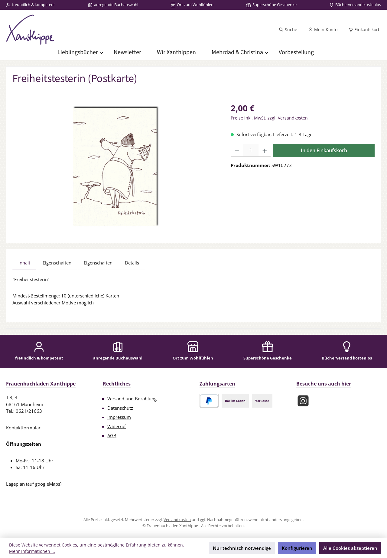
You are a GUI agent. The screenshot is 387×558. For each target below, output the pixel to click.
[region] (115, 167)
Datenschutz (120, 408)
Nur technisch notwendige (242, 548)
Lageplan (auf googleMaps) (33, 484)
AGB (111, 435)
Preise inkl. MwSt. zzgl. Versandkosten (269, 118)
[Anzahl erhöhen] (265, 150)
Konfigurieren (297, 548)
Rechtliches (117, 383)
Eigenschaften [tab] (57, 263)
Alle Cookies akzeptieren (350, 548)
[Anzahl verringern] (237, 150)
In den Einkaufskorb (324, 150)
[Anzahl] (251, 150)
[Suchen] (288, 29)
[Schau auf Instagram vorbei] (303, 401)
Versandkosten (177, 519)
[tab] (24, 262)
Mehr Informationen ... (32, 551)
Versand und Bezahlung (132, 399)
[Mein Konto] (322, 29)
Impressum (119, 417)
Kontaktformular (23, 428)
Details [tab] (132, 263)
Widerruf (116, 426)
